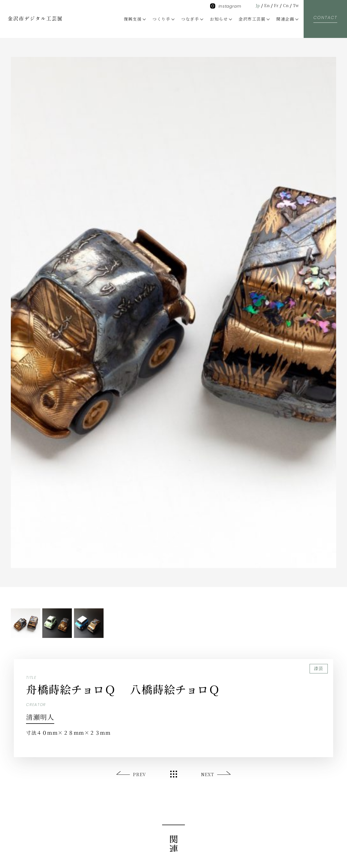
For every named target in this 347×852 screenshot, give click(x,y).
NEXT (207, 774)
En (265, 5)
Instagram (225, 6)
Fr (275, 5)
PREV (139, 774)
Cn (285, 5)
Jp (255, 5)
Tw (295, 5)
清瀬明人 (43, 716)
